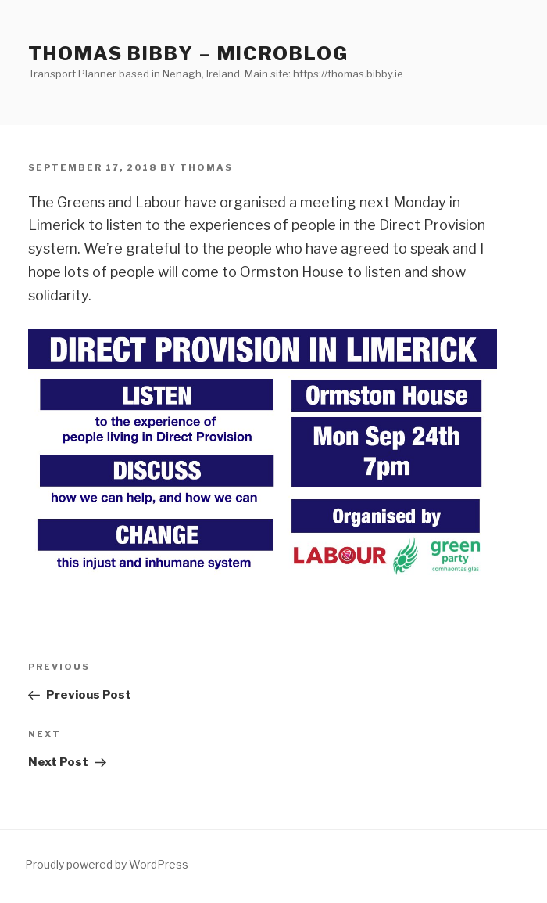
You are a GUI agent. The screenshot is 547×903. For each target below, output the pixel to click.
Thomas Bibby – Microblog (188, 53)
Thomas (206, 167)
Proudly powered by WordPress (106, 864)
